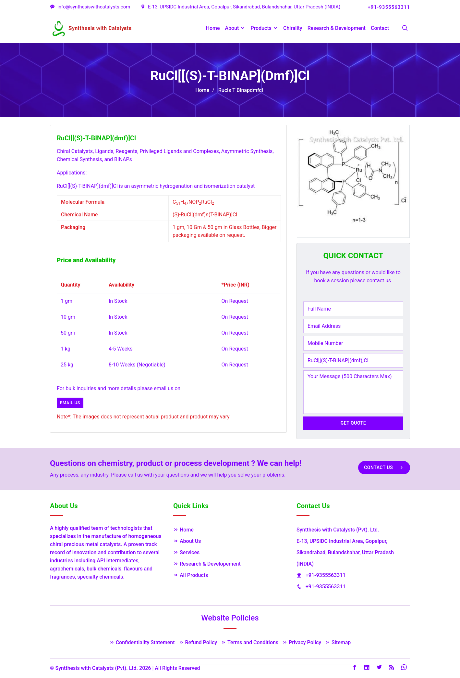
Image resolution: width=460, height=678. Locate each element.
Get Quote (353, 423)
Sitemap (338, 642)
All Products (190, 575)
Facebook (354, 667)
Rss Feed (391, 667)
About (235, 28)
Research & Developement (207, 564)
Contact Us (384, 467)
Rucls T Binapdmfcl (240, 90)
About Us (187, 541)
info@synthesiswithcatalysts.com (90, 7)
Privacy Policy (301, 642)
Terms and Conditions (249, 642)
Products (264, 28)
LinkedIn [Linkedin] (367, 667)
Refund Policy (198, 642)
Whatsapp (404, 667)
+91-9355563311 (325, 575)
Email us (70, 402)
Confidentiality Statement (142, 642)
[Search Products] (405, 28)
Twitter (379, 667)
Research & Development (337, 28)
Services (186, 552)
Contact (380, 28)
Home (213, 28)
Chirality (292, 28)
